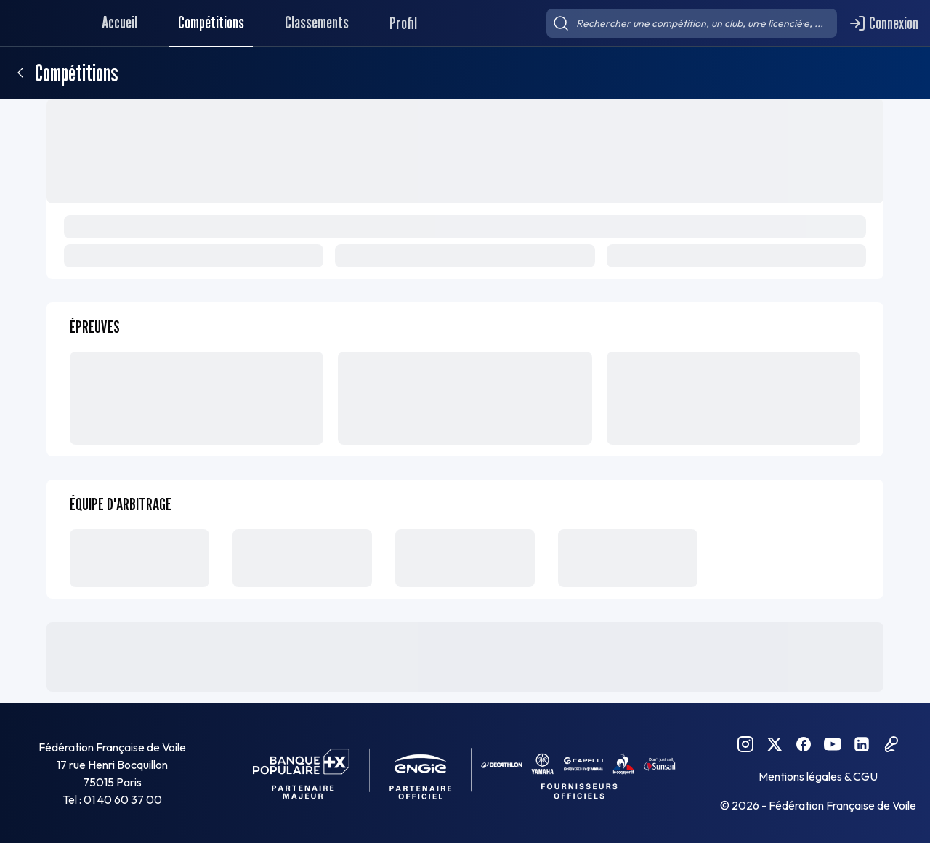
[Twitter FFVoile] (774, 744)
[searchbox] (691, 23)
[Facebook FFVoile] (803, 744)
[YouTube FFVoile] (832, 744)
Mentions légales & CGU (818, 776)
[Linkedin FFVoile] (861, 744)
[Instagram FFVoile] (745, 744)
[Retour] (20, 72)
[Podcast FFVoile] (890, 744)
